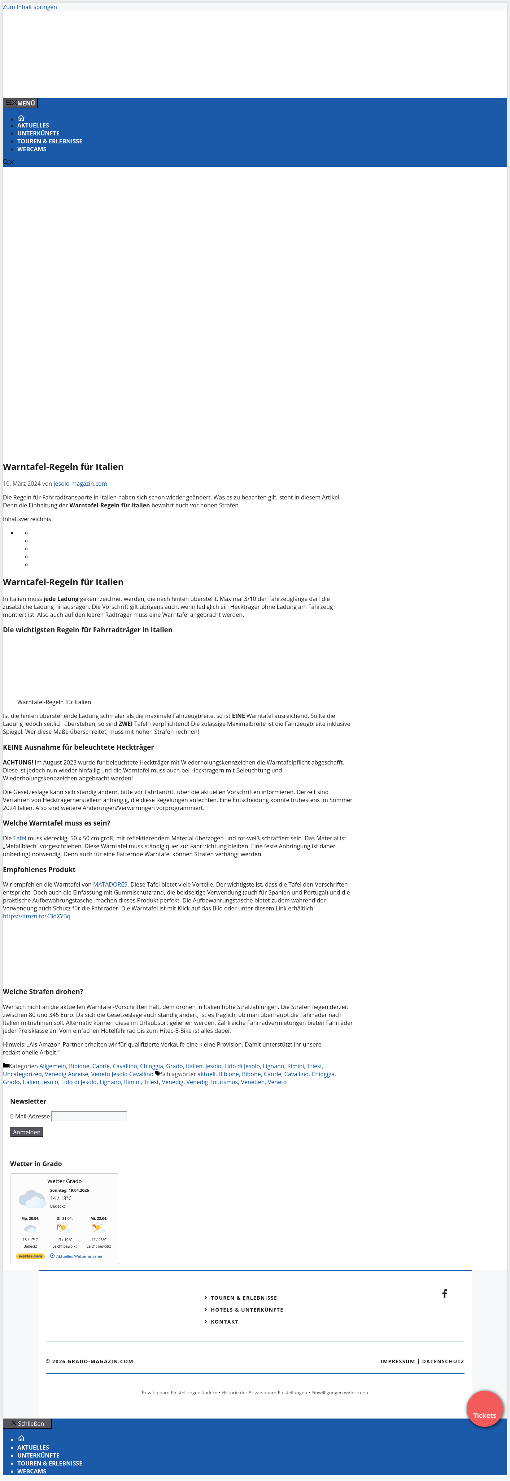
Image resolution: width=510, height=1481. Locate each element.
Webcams (31, 149)
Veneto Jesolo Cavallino (122, 1074)
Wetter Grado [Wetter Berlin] (65, 1181)
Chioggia (151, 1066)
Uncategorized (22, 1074)
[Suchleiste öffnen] (8, 163)
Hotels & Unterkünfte (247, 1309)
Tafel (20, 838)
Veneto (277, 1082)
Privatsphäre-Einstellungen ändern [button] (179, 1392)
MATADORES (110, 884)
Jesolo (213, 1066)
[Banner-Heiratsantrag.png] (148, 85)
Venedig (172, 1082)
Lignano (273, 1066)
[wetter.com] (30, 1257)
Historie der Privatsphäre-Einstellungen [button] (264, 1392)
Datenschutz (443, 1361)
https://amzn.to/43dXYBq (36, 916)
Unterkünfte (38, 133)
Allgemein (52, 1066)
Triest (314, 1066)
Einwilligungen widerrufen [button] (339, 1392)
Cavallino (125, 1066)
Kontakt (225, 1321)
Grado (174, 1066)
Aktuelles (33, 125)
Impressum (398, 1361)
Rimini (295, 1066)
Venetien (253, 1082)
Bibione (79, 1066)
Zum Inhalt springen (30, 7)
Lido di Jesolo (242, 1066)
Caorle (101, 1066)
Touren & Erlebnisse (49, 141)
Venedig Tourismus (212, 1082)
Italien (194, 1066)
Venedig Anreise (66, 1074)
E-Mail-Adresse (30, 1116)
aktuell (206, 1074)
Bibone (251, 1074)
